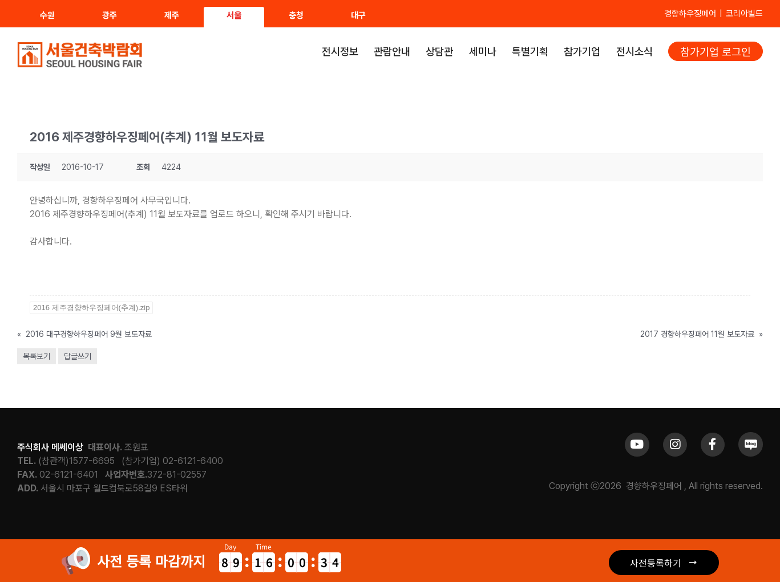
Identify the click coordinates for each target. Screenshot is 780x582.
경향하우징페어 (690, 14)
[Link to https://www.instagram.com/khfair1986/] (675, 445)
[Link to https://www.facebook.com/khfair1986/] (713, 445)
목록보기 (36, 356)
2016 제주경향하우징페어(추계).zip (91, 307)
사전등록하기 (655, 562)
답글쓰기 (77, 356)
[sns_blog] (750, 436)
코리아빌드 (744, 14)
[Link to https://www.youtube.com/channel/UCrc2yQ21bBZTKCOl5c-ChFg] (637, 445)
